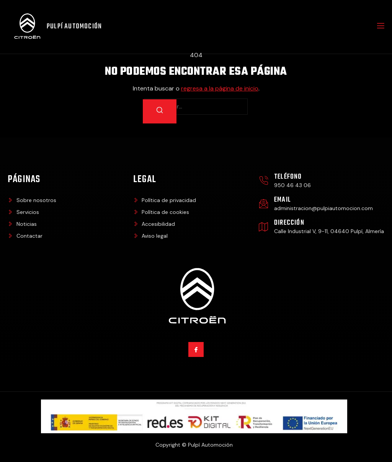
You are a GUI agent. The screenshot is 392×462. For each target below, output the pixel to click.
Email (282, 200)
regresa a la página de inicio (219, 88)
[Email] (263, 204)
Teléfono (288, 176)
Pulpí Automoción (74, 26)
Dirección (289, 223)
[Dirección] (263, 227)
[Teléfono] (263, 181)
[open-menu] (380, 27)
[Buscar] (159, 111)
